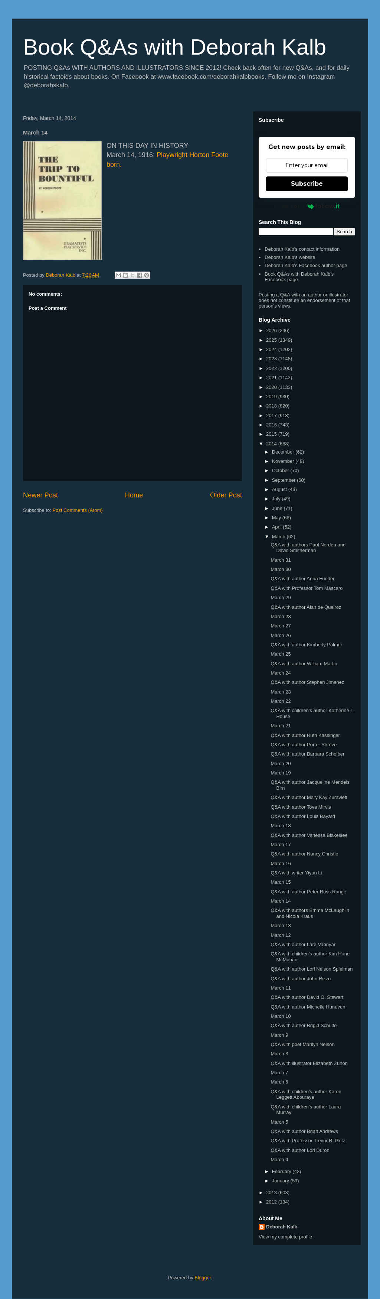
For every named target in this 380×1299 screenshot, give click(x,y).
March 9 (279, 1035)
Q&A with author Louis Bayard (303, 816)
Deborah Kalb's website (290, 257)
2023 (272, 358)
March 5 (279, 1122)
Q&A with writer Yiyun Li (296, 873)
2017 (272, 415)
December (284, 452)
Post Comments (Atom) (78, 510)
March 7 (279, 1072)
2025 (272, 340)
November (284, 461)
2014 (272, 443)
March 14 (281, 901)
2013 (272, 1192)
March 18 (281, 825)
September (284, 480)
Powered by (307, 206)
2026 (272, 330)
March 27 (281, 626)
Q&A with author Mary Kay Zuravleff (309, 797)
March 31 (281, 560)
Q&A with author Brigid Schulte (304, 1025)
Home (134, 495)
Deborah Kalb (282, 1227)
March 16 (281, 863)
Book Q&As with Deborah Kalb (174, 47)
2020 (272, 387)
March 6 (279, 1082)
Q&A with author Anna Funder (302, 578)
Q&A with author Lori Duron (300, 1150)
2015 (272, 434)
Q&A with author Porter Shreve (304, 744)
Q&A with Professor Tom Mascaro (307, 588)
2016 (272, 425)
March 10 (281, 1016)
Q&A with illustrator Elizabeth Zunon (309, 1063)
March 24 (281, 673)
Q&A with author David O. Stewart (307, 997)
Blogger (202, 1277)
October (281, 470)
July (277, 498)
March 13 (281, 925)
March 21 (281, 725)
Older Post (226, 495)
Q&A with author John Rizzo (301, 978)
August (280, 489)
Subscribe (307, 183)
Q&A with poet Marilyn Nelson (302, 1044)
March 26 (281, 635)
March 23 (281, 692)
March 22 (281, 701)
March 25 (281, 654)
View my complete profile (285, 1237)
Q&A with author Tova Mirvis (301, 807)
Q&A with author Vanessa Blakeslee (309, 835)
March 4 (279, 1159)
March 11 (281, 988)
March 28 (281, 616)
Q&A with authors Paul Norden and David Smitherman (308, 547)
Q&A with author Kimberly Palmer (306, 644)
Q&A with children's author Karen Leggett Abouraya (306, 1094)
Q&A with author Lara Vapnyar (303, 944)
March (279, 536)
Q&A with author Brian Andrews (304, 1131)
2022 (272, 368)
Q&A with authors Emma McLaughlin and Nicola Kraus (310, 913)
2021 (272, 377)
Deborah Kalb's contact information (302, 249)
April (277, 527)
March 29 (281, 597)
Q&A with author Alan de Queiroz (306, 607)
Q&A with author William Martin (304, 663)
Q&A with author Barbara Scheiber (307, 754)
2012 (272, 1202)
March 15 (281, 882)
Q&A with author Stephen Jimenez (307, 682)
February (282, 1171)
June (278, 508)
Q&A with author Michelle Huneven (308, 1007)
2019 (272, 396)
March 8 (279, 1053)
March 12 (281, 935)
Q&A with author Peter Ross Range (308, 891)
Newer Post (40, 495)
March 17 (281, 844)
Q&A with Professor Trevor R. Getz (308, 1140)
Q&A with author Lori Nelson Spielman (312, 969)
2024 (272, 349)
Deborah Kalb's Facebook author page (306, 265)
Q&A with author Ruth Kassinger (305, 735)
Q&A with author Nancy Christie (304, 854)
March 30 (281, 569)
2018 (272, 406)
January (281, 1180)
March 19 (281, 773)
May (277, 517)
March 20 (281, 763)
